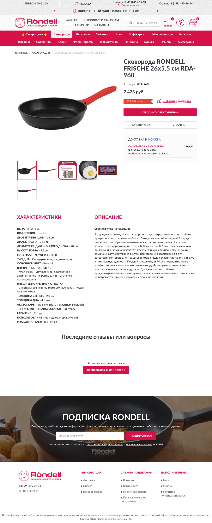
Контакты (101, 25)
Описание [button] (179, 125)
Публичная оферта (135, 492)
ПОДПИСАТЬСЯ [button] (141, 435)
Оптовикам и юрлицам (100, 20)
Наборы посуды (161, 34)
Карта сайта (130, 486)
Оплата (87, 486)
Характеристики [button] (141, 125)
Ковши (62, 42)
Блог (166, 480)
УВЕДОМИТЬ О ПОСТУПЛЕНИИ (160, 112)
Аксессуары (186, 42)
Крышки (24, 42)
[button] (129, 5)
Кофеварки (136, 34)
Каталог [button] (71, 20)
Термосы (185, 34)
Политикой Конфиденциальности (105, 444)
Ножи (118, 34)
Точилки (166, 42)
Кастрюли (83, 34)
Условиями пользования (139, 444)
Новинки (82, 25)
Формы (149, 42)
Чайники (102, 34)
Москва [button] (154, 139)
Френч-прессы (83, 42)
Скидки (168, 486)
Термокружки (109, 42)
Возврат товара (92, 492)
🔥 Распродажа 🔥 (34, 34)
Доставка (89, 480)
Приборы (131, 42)
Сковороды (62, 34)
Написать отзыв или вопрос (106, 370)
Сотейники (43, 42)
